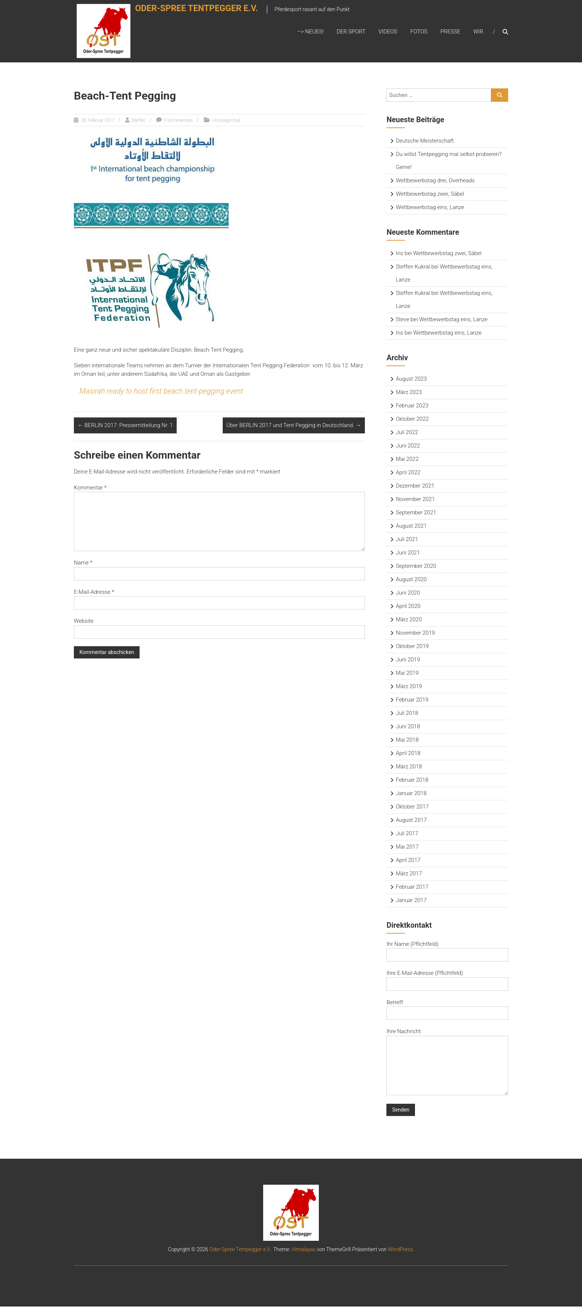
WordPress (400, 1251)
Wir (478, 32)
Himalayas (303, 1251)
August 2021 (411, 527)
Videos (388, 32)
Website (84, 622)
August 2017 (411, 821)
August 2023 (411, 380)
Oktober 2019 (412, 647)
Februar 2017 (412, 888)
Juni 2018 (408, 727)
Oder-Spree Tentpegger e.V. (205, 14)
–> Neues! (310, 32)
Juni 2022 (408, 446)
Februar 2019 (412, 700)
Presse (450, 32)
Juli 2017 (407, 834)
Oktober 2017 (412, 807)
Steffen (138, 121)
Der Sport (351, 32)
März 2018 (409, 767)
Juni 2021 (408, 553)
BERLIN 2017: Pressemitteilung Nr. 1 (125, 426)
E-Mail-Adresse (94, 593)
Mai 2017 (407, 848)
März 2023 (409, 393)
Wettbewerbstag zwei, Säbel (430, 195)
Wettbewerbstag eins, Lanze (430, 208)
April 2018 (408, 754)
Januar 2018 (411, 794)
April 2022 (408, 473)
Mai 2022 (407, 460)
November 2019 (415, 634)
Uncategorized (226, 121)
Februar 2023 (412, 406)
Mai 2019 (407, 674)
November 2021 (415, 500)
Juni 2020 (408, 593)
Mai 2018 (407, 741)
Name (83, 563)
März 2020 (409, 620)
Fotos (418, 32)
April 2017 (408, 861)
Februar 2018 (412, 781)
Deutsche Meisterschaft (425, 142)
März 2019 (409, 687)
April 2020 (408, 607)
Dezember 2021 (415, 487)
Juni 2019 (408, 660)
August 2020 (411, 580)
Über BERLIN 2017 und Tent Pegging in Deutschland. (293, 426)
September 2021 (416, 513)
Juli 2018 (407, 714)
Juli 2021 (407, 540)
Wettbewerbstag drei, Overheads (435, 181)
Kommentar (90, 488)
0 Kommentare (178, 121)
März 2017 (409, 874)
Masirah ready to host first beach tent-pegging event (161, 392)
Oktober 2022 (412, 420)
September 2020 (416, 567)
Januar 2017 (411, 901)
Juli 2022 (407, 433)
